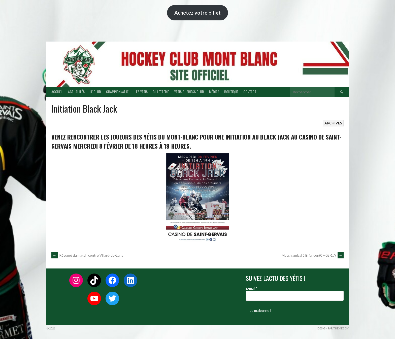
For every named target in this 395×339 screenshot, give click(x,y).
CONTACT (249, 91)
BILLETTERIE (161, 91)
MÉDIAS (214, 91)
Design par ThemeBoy (333, 328)
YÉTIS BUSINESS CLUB (189, 91)
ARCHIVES (333, 123)
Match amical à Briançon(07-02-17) (313, 255)
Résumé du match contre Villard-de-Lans (87, 255)
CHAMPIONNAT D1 (117, 91)
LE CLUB (95, 91)
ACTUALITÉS (76, 91)
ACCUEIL (57, 91)
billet (197, 13)
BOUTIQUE (231, 91)
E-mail (251, 288)
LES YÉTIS (141, 91)
